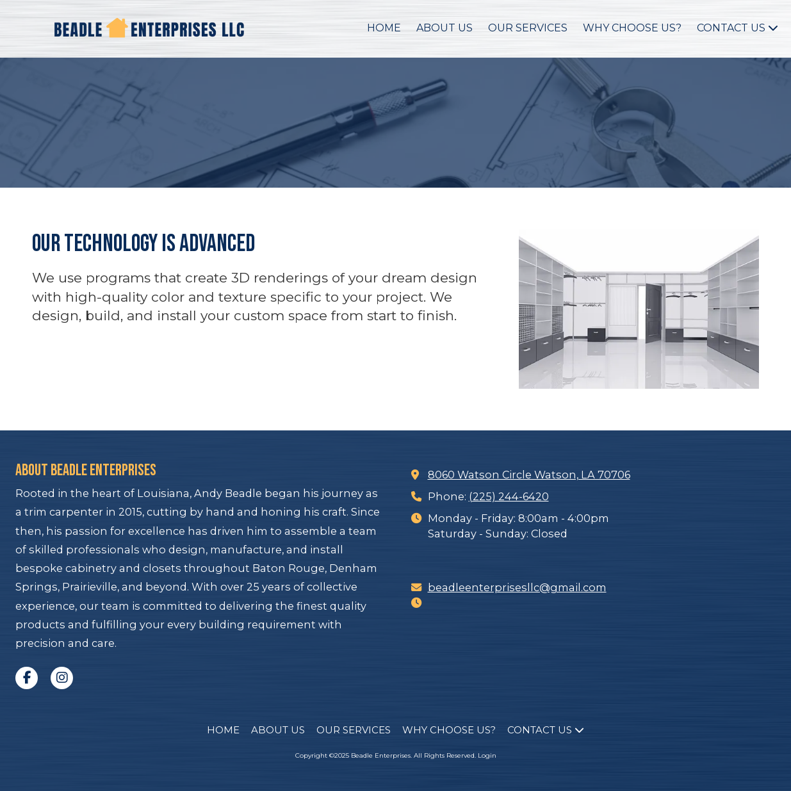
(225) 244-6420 (509, 496)
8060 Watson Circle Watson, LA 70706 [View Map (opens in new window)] (529, 474)
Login (487, 755)
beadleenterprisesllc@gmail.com (517, 587)
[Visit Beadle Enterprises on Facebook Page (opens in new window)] (26, 678)
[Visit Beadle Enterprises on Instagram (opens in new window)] (62, 678)
